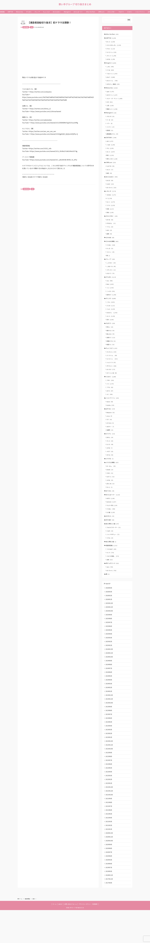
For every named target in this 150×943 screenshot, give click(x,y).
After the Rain (112, 34)
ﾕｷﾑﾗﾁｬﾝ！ (110, 442)
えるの (110, 550)
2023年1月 (109, 764)
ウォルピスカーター (114, 546)
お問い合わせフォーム (70, 937)
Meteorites (112, 90)
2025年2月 (109, 665)
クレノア (110, 268)
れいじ (110, 505)
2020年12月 (109, 864)
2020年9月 (109, 876)
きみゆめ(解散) (112, 249)
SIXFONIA (111, 142)
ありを (110, 227)
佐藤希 (110, 445)
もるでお (111, 171)
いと (110, 397)
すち (110, 153)
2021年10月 (109, 824)
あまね (110, 486)
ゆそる (110, 471)
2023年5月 (109, 748)
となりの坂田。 (113, 576)
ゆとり (110, 175)
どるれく (111, 390)
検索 (129, 20)
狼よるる (111, 346)
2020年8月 (109, 880)
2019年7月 (109, 900)
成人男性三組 (111, 561)
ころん (111, 312)
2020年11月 (109, 868)
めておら (110, 509)
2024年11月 (109, 677)
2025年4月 (109, 657)
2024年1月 (109, 716)
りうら (111, 212)
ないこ (111, 208)
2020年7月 (109, 884)
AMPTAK (111, 38)
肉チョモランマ (112, 584)
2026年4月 (109, 609)
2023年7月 (109, 740)
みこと (111, 156)
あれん (110, 453)
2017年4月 (109, 916)
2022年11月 (109, 772)
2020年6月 (109, 888)
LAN (110, 145)
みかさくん (112, 97)
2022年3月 (109, 804)
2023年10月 (109, 728)
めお (109, 238)
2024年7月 (109, 693)
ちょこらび (111, 360)
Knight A (111, 64)
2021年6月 (109, 840)
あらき (110, 186)
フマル (110, 401)
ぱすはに (110, 423)
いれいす (111, 197)
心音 (110, 108)
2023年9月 (109, 732)
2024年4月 (109, 705)
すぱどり (110, 335)
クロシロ (111, 120)
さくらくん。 (112, 368)
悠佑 (110, 219)
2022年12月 (109, 768)
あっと (111, 42)
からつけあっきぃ (114, 46)
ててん (110, 234)
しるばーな (111, 275)
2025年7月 (109, 645)
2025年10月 (109, 633)
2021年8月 (109, 832)
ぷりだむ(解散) (112, 479)
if (109, 205)
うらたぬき (112, 569)
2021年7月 (109, 836)
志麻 (32, 27)
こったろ (111, 301)
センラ (110, 573)
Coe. (110, 290)
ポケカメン (112, 379)
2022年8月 (109, 784)
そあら (110, 490)
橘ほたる (111, 342)
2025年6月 (109, 649)
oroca (109, 431)
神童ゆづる (111, 353)
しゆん (110, 68)
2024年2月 (109, 712)
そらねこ (111, 253)
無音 (109, 179)
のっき (110, 257)
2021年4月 (109, 848)
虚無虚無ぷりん (112, 138)
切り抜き (110, 539)
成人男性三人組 (112, 543)
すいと (110, 457)
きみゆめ (110, 245)
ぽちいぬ (111, 501)
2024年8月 (109, 689)
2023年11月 (109, 724)
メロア (110, 468)
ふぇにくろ (111, 375)
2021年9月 (109, 828)
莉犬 (110, 331)
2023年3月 (109, 756)
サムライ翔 (112, 524)
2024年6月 (109, 696)
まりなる (110, 438)
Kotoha (110, 419)
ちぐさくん (112, 53)
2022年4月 (109, 800)
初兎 (110, 216)
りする (110, 557)
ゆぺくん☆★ (112, 386)
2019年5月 (109, 904)
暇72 (110, 160)
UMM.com (111, 167)
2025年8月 (109, 641)
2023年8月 (109, 736)
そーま (110, 123)
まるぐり (111, 283)
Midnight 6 (111, 116)
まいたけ (111, 382)
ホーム (54, 937)
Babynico (111, 427)
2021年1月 (109, 860)
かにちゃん (112, 364)
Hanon (110, 416)
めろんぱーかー (113, 512)
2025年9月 (109, 637)
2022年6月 (109, 792)
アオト (110, 394)
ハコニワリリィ (112, 412)
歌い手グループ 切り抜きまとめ (75, 4)
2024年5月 (109, 701)
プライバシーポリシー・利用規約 (88, 937)
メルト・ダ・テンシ (115, 101)
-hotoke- (111, 201)
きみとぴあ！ (112, 223)
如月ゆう (111, 305)
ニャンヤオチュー (113, 554)
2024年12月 (109, 673)
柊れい (110, 338)
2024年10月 (109, 681)
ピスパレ (110, 449)
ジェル (111, 320)
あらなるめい (112, 182)
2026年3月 (109, 613)
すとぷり (111, 309)
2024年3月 (109, 708)
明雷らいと (112, 112)
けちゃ (111, 49)
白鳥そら (111, 349)
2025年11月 (109, 629)
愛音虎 (110, 134)
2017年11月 (109, 912)
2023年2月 (109, 760)
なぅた (110, 460)
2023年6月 (109, 744)
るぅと (111, 327)
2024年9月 (109, 685)
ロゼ (110, 105)
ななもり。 (112, 323)
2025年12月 (109, 625)
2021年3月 (109, 852)
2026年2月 (109, 617)
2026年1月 (109, 621)
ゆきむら (110, 535)
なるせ (110, 190)
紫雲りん (111, 356)
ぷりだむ (110, 475)
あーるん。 (111, 483)
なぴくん (111, 494)
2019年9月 (109, 896)
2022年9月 (109, 780)
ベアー (110, 127)
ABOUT (60, 937)
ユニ (110, 408)
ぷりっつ (111, 57)
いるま (111, 149)
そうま (110, 71)
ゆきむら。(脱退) (113, 86)
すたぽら (111, 286)
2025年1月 (109, 669)
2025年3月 (109, 661)
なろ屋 (111, 531)
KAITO (111, 516)
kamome (111, 520)
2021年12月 (109, 816)
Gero (110, 588)
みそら (110, 405)
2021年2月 (109, 856)
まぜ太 (111, 60)
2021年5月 (109, 844)
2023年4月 (109, 752)
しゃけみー (111, 272)
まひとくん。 (112, 82)
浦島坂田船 (25, 27)
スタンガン (111, 279)
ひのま (110, 464)
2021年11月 (109, 820)
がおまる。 (111, 231)
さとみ (111, 316)
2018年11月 (109, 908)
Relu (110, 294)
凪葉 (109, 241)
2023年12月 (109, 720)
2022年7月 (109, 788)
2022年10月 (109, 776)
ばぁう (111, 79)
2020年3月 (109, 892)
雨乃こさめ (112, 164)
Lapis (110, 94)
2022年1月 (109, 812)
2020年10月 (109, 872)
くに (110, 297)
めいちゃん (112, 193)
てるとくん (112, 75)
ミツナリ (111, 130)
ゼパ (109, 434)
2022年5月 (109, 796)
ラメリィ (111, 260)
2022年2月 (109, 808)
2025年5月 (109, 653)
